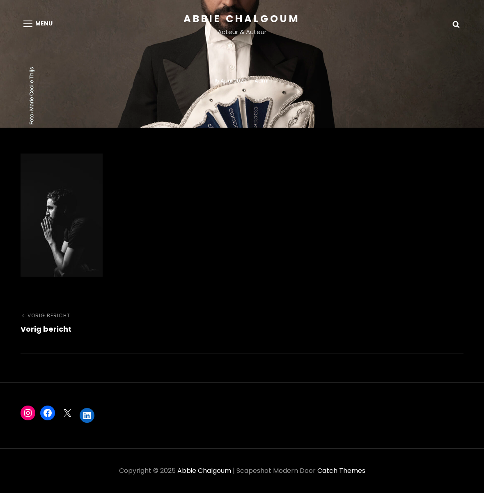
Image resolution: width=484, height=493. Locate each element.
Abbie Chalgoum (242, 18)
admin (263, 81)
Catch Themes (341, 470)
